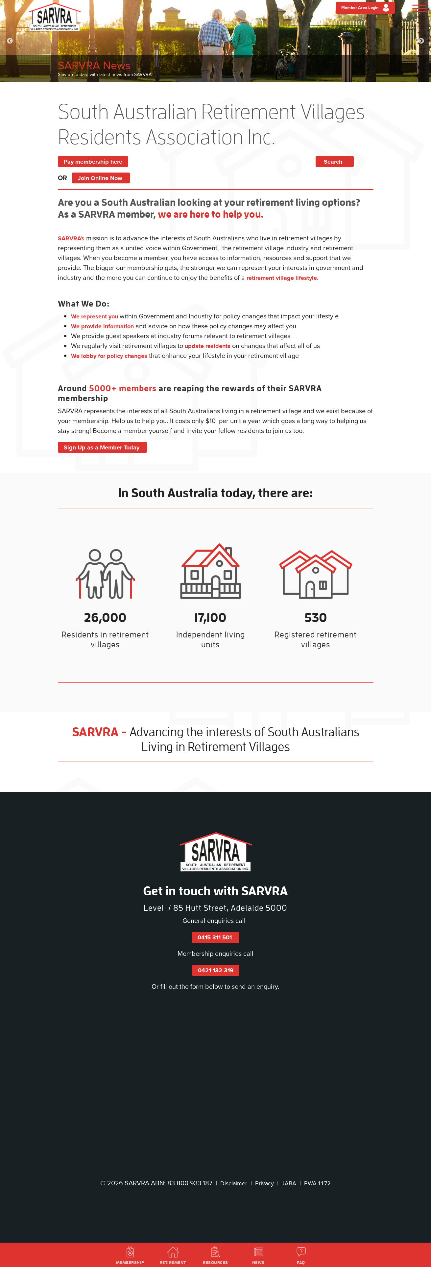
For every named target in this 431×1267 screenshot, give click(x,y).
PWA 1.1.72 (320, 1183)
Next (421, 41)
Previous (10, 41)
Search (345, 161)
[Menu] (415, 9)
